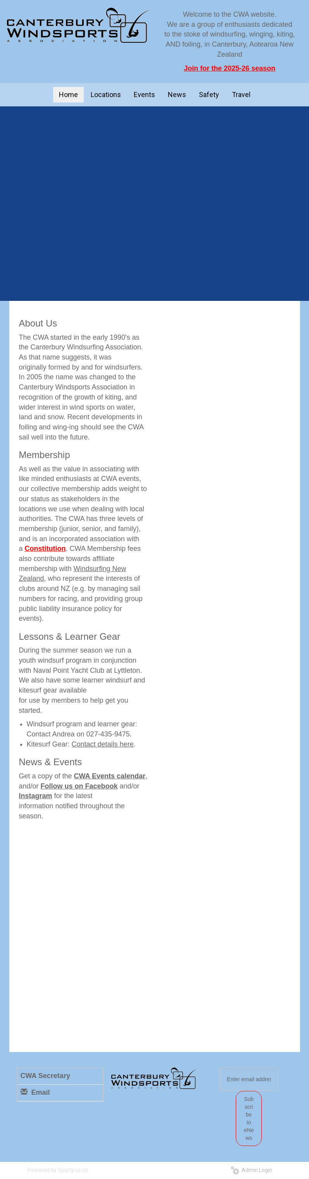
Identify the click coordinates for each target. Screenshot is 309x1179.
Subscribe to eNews (249, 1118)
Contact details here (103, 744)
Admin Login (251, 1170)
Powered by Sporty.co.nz (58, 1170)
